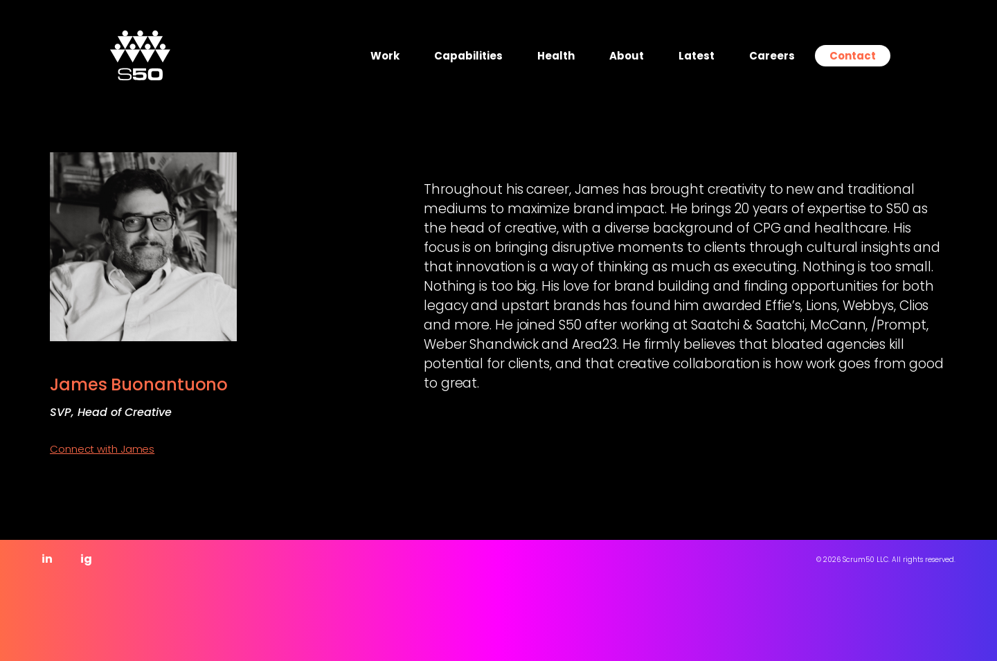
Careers (772, 55)
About (626, 55)
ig (86, 559)
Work (384, 55)
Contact (852, 55)
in (47, 559)
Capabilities (468, 55)
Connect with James (102, 449)
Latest (697, 55)
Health (556, 55)
